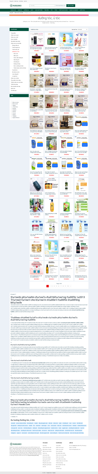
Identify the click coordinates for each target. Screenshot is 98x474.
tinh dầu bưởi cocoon (67, 425)
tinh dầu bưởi (79, 423)
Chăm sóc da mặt (14, 35)
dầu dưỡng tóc (30, 423)
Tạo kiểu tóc (14, 70)
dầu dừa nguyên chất (44, 432)
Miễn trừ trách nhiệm (47, 451)
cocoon (74, 423)
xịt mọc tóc (44, 430)
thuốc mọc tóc (51, 430)
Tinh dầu (46, 10)
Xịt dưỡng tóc (16, 61)
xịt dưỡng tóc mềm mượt (26, 430)
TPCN (56, 10)
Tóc (52, 10)
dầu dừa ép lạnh (78, 430)
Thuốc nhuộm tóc (16, 47)
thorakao (74, 425)
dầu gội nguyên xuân (43, 423)
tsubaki (36, 423)
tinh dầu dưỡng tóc (28, 428)
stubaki (30, 425)
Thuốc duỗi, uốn (15, 49)
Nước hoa (82, 10)
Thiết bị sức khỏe (63, 10)
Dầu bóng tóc (16, 59)
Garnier (13, 114)
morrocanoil (24, 432)
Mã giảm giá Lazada (47, 462)
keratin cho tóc (54, 428)
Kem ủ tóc (16, 53)
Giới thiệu (21, 1)
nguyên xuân (65, 428)
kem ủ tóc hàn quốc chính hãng (76, 432)
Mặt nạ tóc (16, 55)
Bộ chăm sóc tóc (15, 72)
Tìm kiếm (71, 5)
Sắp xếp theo (74, 29)
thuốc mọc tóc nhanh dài (64, 432)
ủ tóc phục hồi (14, 428)
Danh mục (16, 1)
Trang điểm (13, 33)
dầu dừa (50, 423)
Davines (13, 111)
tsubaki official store (82, 425)
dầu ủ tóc (59, 425)
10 (68, 286)
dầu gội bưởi (13, 425)
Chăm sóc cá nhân (15, 78)
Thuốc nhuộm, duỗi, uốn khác (20, 68)
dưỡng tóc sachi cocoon (23, 425)
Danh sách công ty (47, 457)
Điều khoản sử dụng (47, 449)
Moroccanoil (14, 103)
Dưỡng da (26, 10)
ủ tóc (49, 425)
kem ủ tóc (20, 428)
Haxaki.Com (49, 472)
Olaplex (13, 105)
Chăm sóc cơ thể (14, 37)
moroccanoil (53, 425)
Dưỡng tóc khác (17, 63)
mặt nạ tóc (55, 423)
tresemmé (38, 425)
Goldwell (13, 110)
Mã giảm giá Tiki (46, 460)
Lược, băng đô (15, 74)
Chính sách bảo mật (47, 447)
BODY (32, 10)
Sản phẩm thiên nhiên (15, 41)
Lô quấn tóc (14, 76)
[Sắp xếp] (82, 29)
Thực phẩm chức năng (15, 80)
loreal (60, 428)
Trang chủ (11, 1)
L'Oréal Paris (14, 106)
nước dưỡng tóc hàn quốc (33, 432)
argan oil (19, 432)
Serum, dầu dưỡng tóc (18, 57)
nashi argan (44, 425)
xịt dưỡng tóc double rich (74, 428)
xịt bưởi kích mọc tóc (69, 430)
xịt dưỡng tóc (65, 423)
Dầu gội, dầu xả (15, 45)
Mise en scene (15, 102)
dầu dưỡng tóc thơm (15, 430)
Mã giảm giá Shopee (47, 464)
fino (34, 425)
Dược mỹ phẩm (38, 10)
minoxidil (13, 423)
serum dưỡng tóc (53, 432)
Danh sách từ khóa (47, 459)
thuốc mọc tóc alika (37, 430)
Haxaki (53, 472)
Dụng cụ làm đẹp (74, 10)
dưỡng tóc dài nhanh (59, 430)
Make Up (20, 10)
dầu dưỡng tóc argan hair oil (44, 428)
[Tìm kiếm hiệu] (41, 5)
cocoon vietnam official (21, 423)
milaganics (13, 432)
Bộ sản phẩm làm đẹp (15, 86)
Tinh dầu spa (13, 90)
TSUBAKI (13, 116)
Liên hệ (25, 1)
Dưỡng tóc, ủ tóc (15, 51)
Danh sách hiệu (46, 455)
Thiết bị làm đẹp (14, 84)
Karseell (13, 108)
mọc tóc (82, 428)
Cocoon (13, 113)
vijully (60, 423)
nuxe (70, 423)
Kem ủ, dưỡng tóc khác (18, 65)
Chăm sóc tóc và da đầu (18, 12)
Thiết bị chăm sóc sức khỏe (17, 82)
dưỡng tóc (35, 428)
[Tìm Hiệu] (19, 100)
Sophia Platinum (15, 117)
